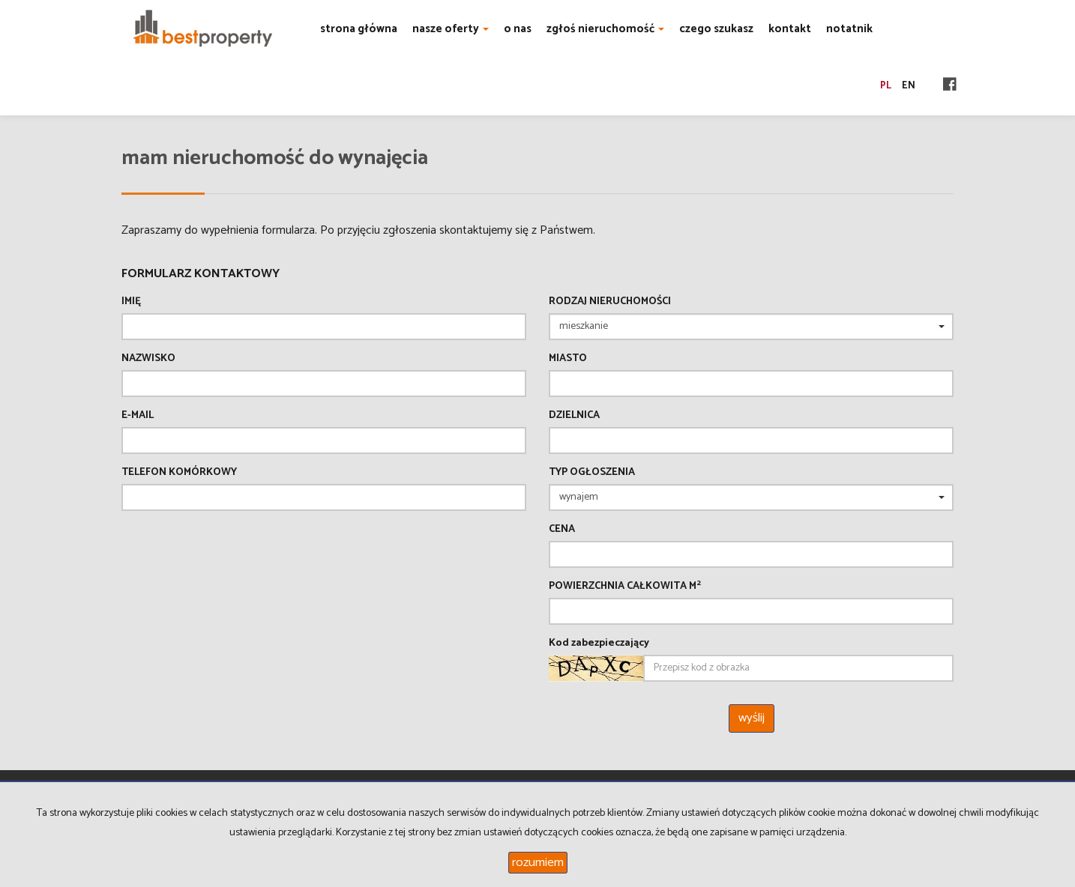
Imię (131, 301)
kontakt (789, 28)
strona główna (358, 28)
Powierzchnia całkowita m (625, 586)
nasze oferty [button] (450, 28)
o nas (518, 28)
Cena (562, 529)
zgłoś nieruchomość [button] (605, 28)
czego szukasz (716, 28)
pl (885, 86)
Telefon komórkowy (179, 472)
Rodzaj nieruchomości (610, 301)
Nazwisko (148, 358)
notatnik (849, 28)
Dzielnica (574, 415)
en (908, 86)
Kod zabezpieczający (599, 643)
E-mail (137, 415)
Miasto (568, 358)
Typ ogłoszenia (592, 472)
